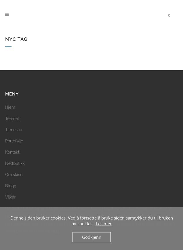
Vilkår (10, 197)
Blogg (10, 186)
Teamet (12, 118)
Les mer (104, 223)
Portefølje (14, 141)
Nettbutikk (15, 163)
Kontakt (12, 152)
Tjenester (14, 129)
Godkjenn (91, 237)
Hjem (10, 107)
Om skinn (13, 174)
